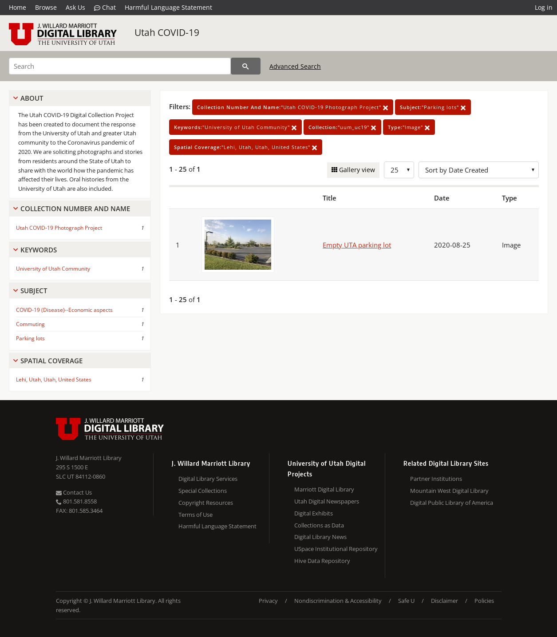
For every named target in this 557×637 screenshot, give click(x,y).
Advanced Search (295, 66)
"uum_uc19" (342, 127)
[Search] (120, 66)
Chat (105, 7)
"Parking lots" (433, 107)
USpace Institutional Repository (336, 549)
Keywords (38, 249)
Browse (46, 7)
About (31, 98)
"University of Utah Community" (235, 127)
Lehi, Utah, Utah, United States (53, 379)
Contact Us (74, 492)
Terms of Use (195, 515)
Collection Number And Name (75, 208)
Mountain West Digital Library (449, 491)
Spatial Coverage (51, 360)
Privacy (268, 601)
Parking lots (30, 338)
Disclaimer (444, 601)
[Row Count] (399, 169)
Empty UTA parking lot (357, 244)
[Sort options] (479, 169)
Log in (544, 7)
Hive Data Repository (322, 561)
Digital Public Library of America (451, 503)
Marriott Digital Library (324, 489)
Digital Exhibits (313, 513)
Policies (484, 601)
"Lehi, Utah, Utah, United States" (245, 147)
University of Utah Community (53, 268)
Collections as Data (319, 525)
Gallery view (356, 169)
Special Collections (202, 491)
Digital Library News (320, 537)
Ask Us (75, 7)
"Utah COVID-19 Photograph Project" (292, 107)
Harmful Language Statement (168, 7)
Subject (33, 290)
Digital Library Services (207, 479)
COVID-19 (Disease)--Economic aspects (64, 310)
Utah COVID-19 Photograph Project (59, 228)
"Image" (409, 127)
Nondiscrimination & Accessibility (338, 601)
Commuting (30, 324)
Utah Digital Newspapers (326, 501)
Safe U (406, 601)
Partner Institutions (436, 479)
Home (17, 7)
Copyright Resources (205, 503)
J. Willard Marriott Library (89, 458)
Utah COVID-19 (166, 32)
